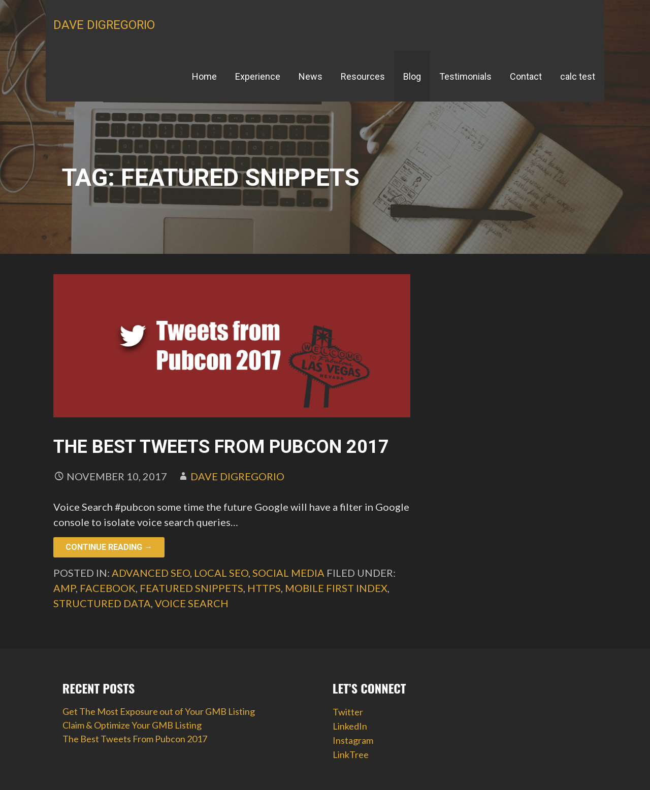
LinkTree (351, 754)
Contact (526, 76)
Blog (412, 76)
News (310, 76)
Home (204, 76)
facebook (108, 588)
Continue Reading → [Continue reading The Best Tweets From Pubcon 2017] (109, 547)
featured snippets (191, 588)
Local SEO (221, 573)
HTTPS (264, 588)
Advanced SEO (151, 573)
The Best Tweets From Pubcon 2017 (221, 446)
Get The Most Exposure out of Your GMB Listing (158, 711)
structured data (102, 603)
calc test (577, 76)
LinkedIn (350, 726)
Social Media (288, 573)
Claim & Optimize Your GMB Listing (132, 725)
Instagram (353, 740)
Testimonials (465, 76)
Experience (257, 76)
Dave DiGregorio (104, 25)
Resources (363, 76)
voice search (192, 603)
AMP (64, 588)
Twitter (348, 711)
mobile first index (336, 588)
